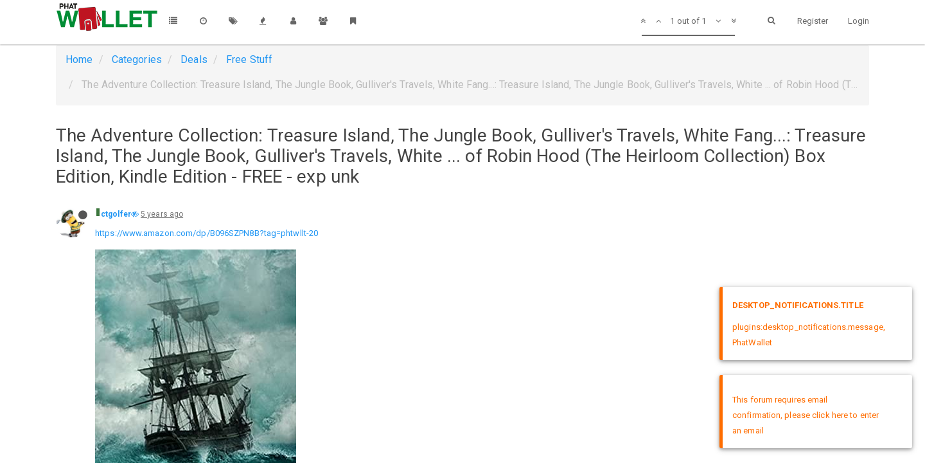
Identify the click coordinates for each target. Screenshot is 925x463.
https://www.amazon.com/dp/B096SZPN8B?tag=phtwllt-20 (206, 233)
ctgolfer (116, 214)
